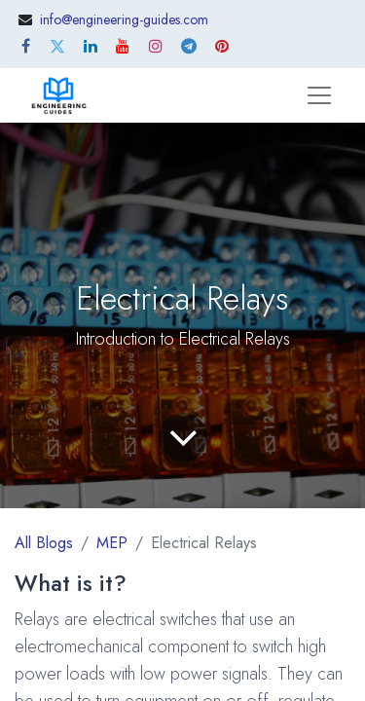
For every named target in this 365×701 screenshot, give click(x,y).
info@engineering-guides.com (124, 19)
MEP (112, 543)
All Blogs (44, 543)
